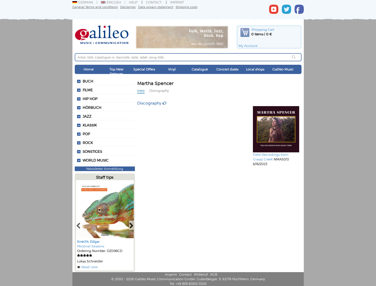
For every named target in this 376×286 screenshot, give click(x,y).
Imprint (177, 2)
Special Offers (144, 69)
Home (88, 69)
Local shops (255, 69)
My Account (248, 46)
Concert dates (227, 69)
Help (133, 2)
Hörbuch (92, 107)
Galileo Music (283, 69)
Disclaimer (128, 7)
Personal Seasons (90, 246)
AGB (213, 274)
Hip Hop (90, 99)
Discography (159, 90)
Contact (154, 2)
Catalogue (200, 69)
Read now (89, 267)
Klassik (90, 125)
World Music (96, 160)
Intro (141, 90)
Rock (88, 143)
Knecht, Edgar (88, 241)
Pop (86, 134)
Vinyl (172, 69)
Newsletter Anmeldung (104, 169)
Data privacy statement (155, 7)
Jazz (87, 116)
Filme (88, 90)
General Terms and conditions (95, 7)
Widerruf (201, 274)
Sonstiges (92, 151)
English (111, 2)
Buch (88, 81)
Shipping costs (186, 7)
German (82, 2)
